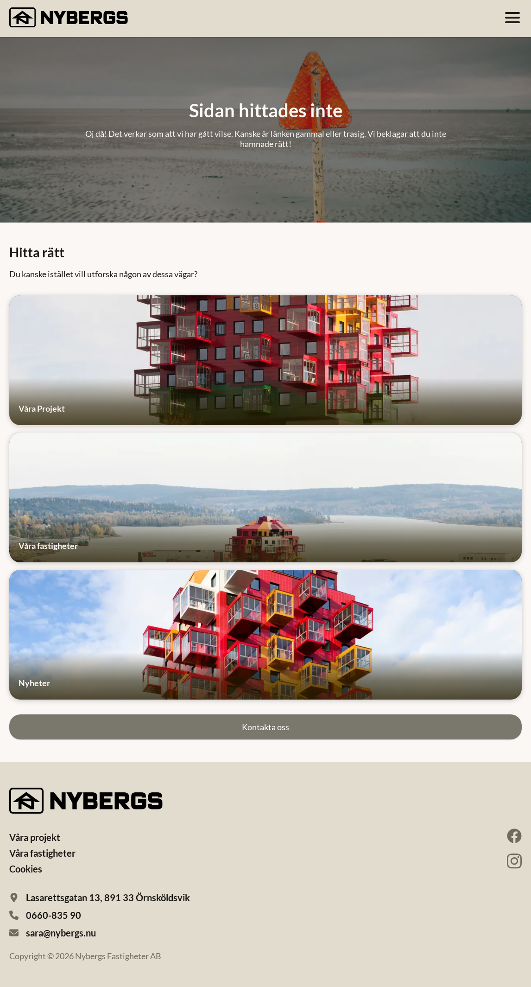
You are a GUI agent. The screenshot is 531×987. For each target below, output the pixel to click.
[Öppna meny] (512, 17)
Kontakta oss (265, 727)
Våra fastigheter (42, 853)
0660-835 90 (53, 915)
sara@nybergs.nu (61, 932)
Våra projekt (34, 837)
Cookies (25, 868)
